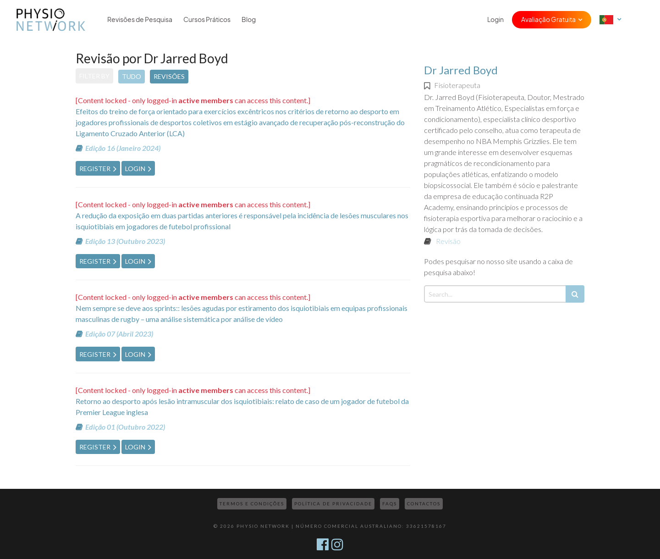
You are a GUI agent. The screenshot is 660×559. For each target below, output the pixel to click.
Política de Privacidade (333, 503)
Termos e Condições (252, 503)
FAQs (389, 503)
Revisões (169, 76)
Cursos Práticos (207, 19)
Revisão (448, 241)
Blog (249, 19)
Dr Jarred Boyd (461, 70)
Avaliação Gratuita (548, 19)
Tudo (131, 76)
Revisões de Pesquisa (139, 19)
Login (495, 19)
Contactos (423, 503)
